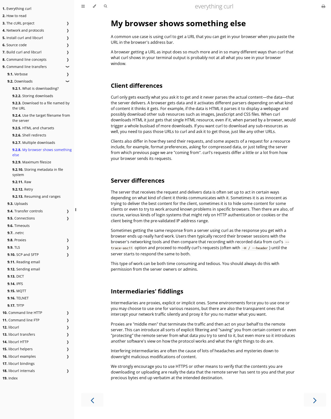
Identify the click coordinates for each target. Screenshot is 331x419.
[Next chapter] (315, 400)
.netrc (15, 232)
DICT (15, 276)
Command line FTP (20, 320)
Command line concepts (24, 59)
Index (10, 378)
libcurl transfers (18, 334)
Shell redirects (29, 135)
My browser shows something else (42, 152)
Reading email (23, 262)
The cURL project (18, 23)
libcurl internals (18, 370)
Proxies (16, 240)
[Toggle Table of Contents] (83, 6)
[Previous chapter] (92, 400)
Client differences (137, 85)
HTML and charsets (33, 128)
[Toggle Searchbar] (105, 6)
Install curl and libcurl (22, 37)
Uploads (17, 203)
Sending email (23, 269)
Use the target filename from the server (41, 118)
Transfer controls (25, 211)
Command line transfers (24, 66)
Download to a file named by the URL (41, 105)
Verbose (17, 74)
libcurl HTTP (15, 341)
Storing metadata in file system (37, 172)
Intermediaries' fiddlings (147, 291)
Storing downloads (32, 95)
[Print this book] (323, 6)
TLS (13, 247)
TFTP (15, 305)
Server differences (138, 180)
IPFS (15, 283)
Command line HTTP (22, 312)
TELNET (18, 298)
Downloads (20, 81)
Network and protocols (23, 30)
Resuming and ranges (36, 196)
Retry (22, 189)
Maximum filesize (31, 162)
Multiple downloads (33, 142)
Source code (14, 45)
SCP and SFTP (23, 254)
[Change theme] (94, 6)
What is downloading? (35, 88)
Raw (21, 181)
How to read (14, 15)
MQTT (16, 290)
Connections (21, 218)
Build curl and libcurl (22, 52)
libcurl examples (19, 356)
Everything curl (16, 8)
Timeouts (18, 225)
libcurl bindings (18, 363)
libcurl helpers (17, 349)
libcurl (10, 327)
